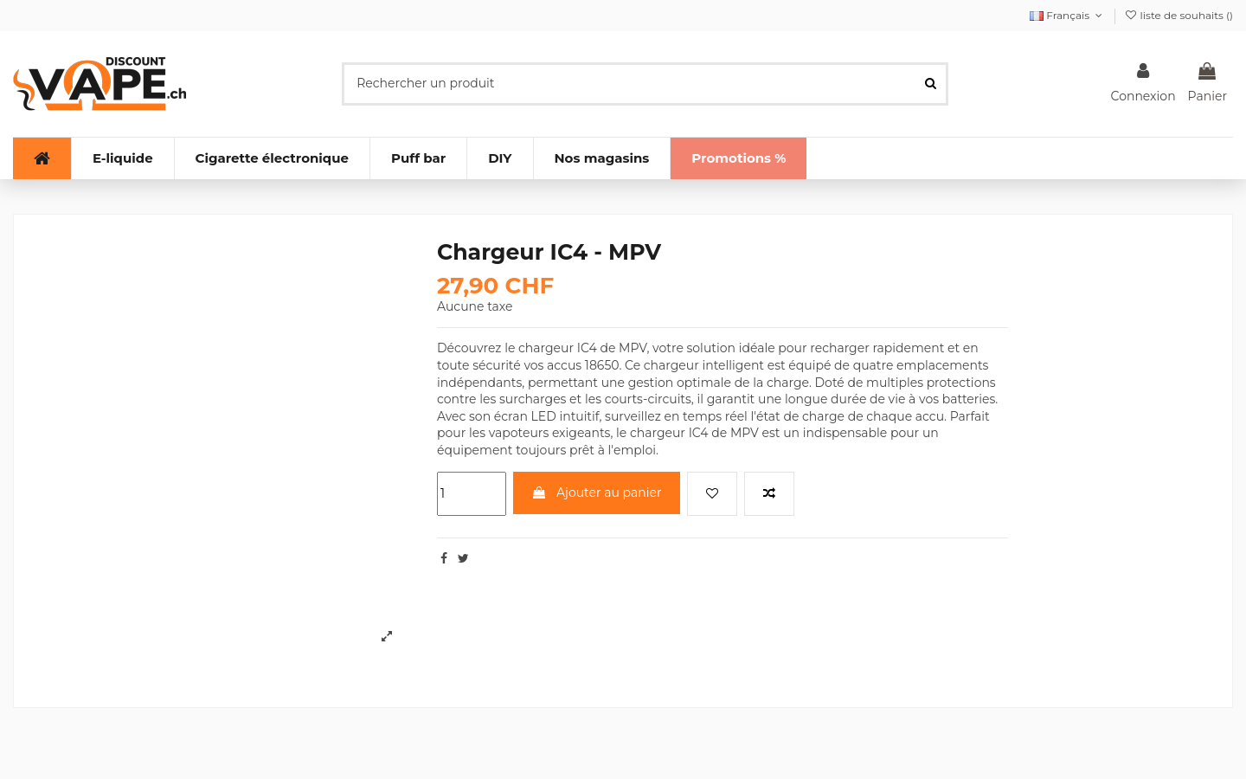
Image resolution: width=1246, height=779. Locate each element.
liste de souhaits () (1178, 15)
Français (1068, 15)
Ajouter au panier (596, 492)
